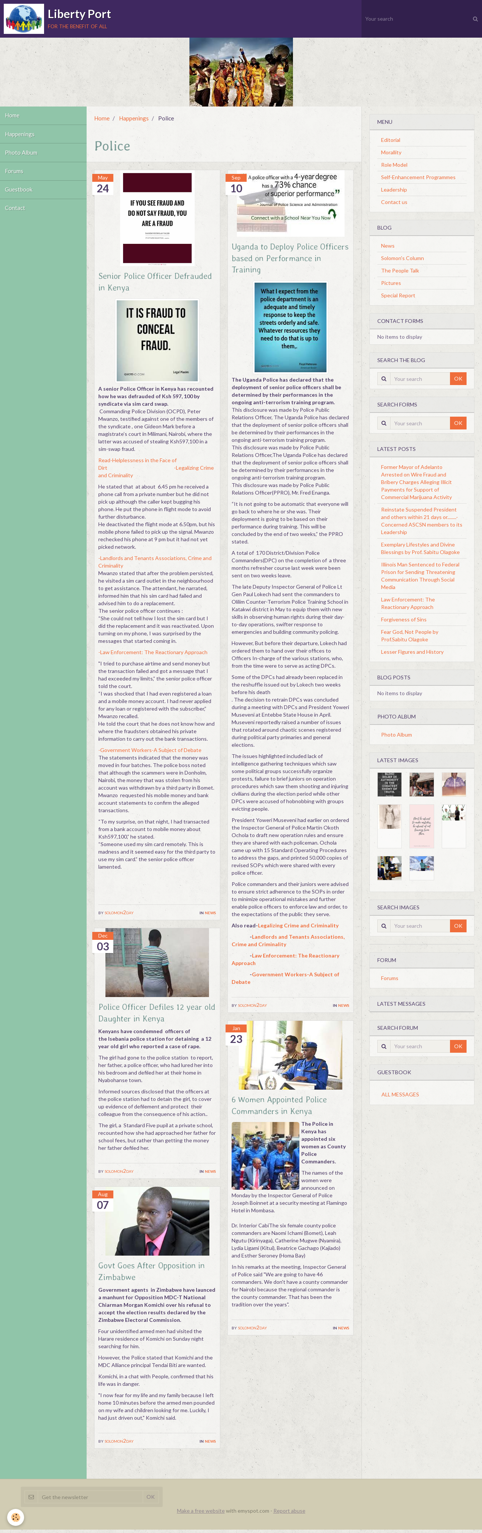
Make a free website (201, 1514)
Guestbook (20, 196)
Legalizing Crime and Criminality (298, 927)
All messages (400, 1094)
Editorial (390, 140)
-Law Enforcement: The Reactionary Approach (152, 653)
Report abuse (289, 1514)
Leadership (394, 189)
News (210, 913)
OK (458, 378)
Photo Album (22, 156)
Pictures (391, 283)
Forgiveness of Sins (404, 619)
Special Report (398, 295)
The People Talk (400, 270)
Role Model (394, 164)
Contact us (394, 202)
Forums (15, 176)
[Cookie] (16, 1517)
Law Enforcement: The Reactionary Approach (408, 603)
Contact (16, 216)
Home (13, 116)
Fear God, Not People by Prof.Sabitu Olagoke (409, 635)
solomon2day (119, 913)
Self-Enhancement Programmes (418, 177)
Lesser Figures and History (412, 652)
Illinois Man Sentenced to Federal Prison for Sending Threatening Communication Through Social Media (420, 575)
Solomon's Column (402, 258)
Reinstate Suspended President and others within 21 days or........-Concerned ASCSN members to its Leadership (421, 520)
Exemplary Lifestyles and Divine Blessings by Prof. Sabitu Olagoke (420, 548)
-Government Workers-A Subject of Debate (149, 751)
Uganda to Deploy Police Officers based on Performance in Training (279, 258)
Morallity (391, 152)
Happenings (20, 136)
